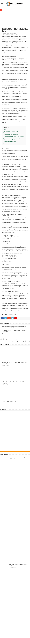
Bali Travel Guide (6, 33)
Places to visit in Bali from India (10, 339)
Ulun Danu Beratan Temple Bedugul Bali (10, 226)
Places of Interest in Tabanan (8, 34)
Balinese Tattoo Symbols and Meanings (17, 457)
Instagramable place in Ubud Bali (19, 341)
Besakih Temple (21, 305)
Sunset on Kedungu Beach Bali (9, 401)
